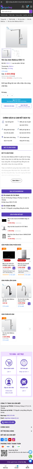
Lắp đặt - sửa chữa (27, 15)
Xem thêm (16, 180)
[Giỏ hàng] (27, 6)
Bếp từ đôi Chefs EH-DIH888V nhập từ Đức (18, 219)
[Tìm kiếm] (30, 11)
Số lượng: (4, 92)
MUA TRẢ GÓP (24, 106)
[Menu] (31, 6)
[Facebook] (2, 439)
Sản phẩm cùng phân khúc (11, 245)
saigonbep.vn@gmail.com (11, 418)
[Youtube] (9, 439)
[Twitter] (5, 439)
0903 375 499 (13, 202)
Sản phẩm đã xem (7, 314)
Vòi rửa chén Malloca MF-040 (8, 300)
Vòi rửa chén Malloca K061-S (8, 333)
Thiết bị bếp (12, 15)
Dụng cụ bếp (19, 15)
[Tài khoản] (23, 6)
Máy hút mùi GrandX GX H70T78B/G (18, 226)
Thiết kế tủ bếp (4, 15)
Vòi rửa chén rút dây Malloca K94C (23, 300)
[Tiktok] (13, 439)
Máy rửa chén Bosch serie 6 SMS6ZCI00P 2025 (19, 235)
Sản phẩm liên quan (8, 280)
